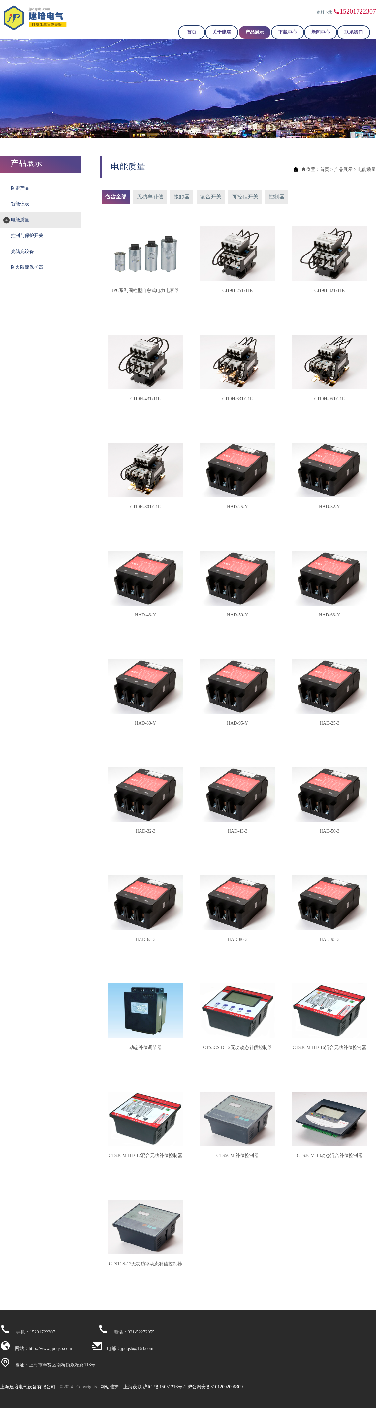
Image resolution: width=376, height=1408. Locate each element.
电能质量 (20, 219)
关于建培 (221, 32)
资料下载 (324, 12)
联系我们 (353, 32)
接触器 (182, 196)
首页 (191, 32)
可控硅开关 (245, 196)
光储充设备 (22, 251)
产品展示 (254, 32)
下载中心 (287, 32)
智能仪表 (20, 203)
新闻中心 (320, 32)
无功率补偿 (150, 196)
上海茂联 (132, 1386)
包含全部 (115, 196)
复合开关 (210, 196)
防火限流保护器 (27, 267)
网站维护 (109, 1386)
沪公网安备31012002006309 (215, 1386)
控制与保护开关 (27, 235)
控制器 (277, 196)
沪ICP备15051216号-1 (164, 1386)
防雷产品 (20, 188)
